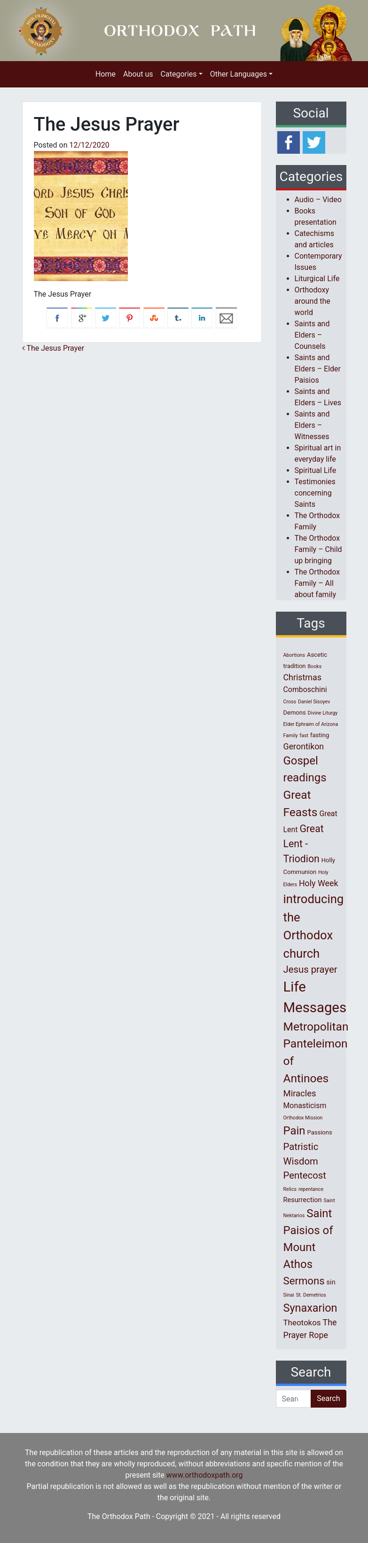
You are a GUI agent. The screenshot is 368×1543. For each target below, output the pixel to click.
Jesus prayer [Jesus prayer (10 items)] (310, 969)
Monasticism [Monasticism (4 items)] (305, 1105)
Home (105, 74)
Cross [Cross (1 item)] (290, 702)
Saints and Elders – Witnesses (312, 425)
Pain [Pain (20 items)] (294, 1130)
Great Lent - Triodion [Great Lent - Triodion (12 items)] (303, 844)
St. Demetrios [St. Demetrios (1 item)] (311, 1295)
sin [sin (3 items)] (331, 1282)
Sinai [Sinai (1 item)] (288, 1295)
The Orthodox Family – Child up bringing (318, 549)
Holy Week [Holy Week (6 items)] (318, 883)
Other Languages (238, 74)
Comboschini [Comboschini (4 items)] (305, 689)
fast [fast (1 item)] (304, 735)
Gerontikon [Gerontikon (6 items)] (303, 746)
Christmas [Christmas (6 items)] (302, 677)
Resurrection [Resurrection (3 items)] (302, 1200)
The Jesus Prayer (53, 348)
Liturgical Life (317, 278)
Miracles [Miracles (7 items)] (299, 1093)
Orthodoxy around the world (312, 301)
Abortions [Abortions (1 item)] (294, 655)
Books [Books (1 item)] (314, 666)
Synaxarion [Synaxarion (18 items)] (310, 1308)
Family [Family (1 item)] (290, 735)
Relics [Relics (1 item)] (290, 1189)
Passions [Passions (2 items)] (319, 1132)
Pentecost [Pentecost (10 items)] (304, 1175)
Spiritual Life (316, 470)
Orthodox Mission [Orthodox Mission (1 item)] (303, 1118)
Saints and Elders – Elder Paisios (318, 369)
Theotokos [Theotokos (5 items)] (302, 1322)
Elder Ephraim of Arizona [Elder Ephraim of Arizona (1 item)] (310, 724)
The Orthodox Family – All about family (317, 583)
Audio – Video (318, 199)
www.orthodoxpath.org (204, 1475)
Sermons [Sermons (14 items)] (304, 1281)
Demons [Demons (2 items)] (294, 712)
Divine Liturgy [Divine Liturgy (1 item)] (323, 713)
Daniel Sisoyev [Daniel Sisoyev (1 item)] (314, 702)
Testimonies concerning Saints (315, 493)
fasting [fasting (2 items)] (319, 735)
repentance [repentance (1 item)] (310, 1189)
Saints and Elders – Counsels (312, 335)
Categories (179, 74)
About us (138, 74)
